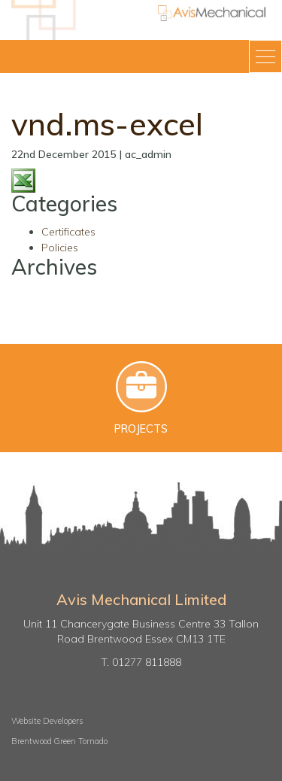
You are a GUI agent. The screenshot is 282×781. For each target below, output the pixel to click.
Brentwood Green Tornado (59, 741)
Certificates (68, 232)
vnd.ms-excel (107, 124)
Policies (59, 247)
